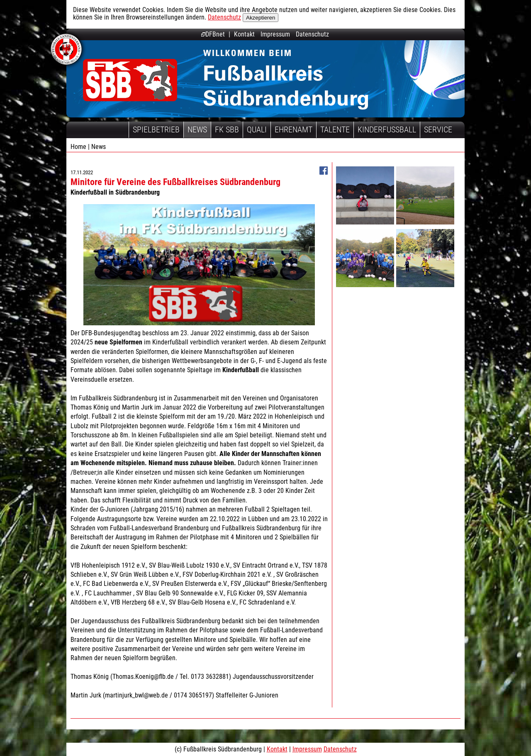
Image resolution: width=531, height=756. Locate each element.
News (197, 129)
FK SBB (227, 129)
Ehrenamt (293, 129)
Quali (257, 129)
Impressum (275, 34)
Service (438, 129)
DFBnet (213, 34)
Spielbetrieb (156, 129)
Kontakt (244, 34)
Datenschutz (224, 17)
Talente (335, 129)
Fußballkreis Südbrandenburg (130, 80)
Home (78, 147)
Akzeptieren (260, 18)
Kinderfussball (387, 129)
